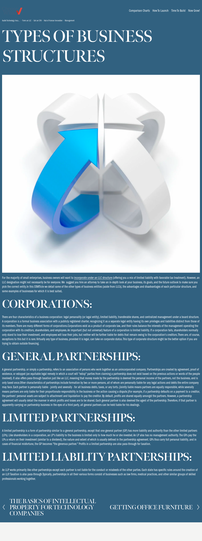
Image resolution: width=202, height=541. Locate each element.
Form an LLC (26, 20)
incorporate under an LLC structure (93, 278)
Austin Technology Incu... (11, 20)
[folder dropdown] (139, 10)
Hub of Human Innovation (53, 20)
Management (69, 20)
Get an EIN (37, 20)
